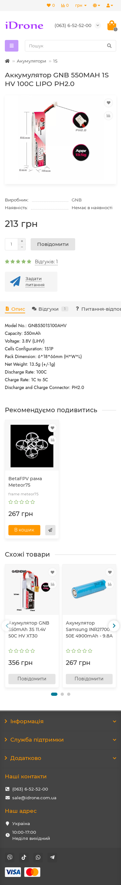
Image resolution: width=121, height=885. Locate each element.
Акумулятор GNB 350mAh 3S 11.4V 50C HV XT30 (28, 629)
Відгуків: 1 (46, 262)
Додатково (60, 758)
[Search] (70, 46)
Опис (15, 309)
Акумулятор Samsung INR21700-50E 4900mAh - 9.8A (89, 629)
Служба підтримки (60, 739)
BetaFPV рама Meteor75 (25, 482)
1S (55, 60)
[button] (54, 694)
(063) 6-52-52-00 (30, 789)
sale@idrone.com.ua (34, 797)
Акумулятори (31, 60)
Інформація (60, 721)
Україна (21, 823)
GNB (77, 199)
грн (79, 5)
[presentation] (7, 625)
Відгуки (50, 309)
